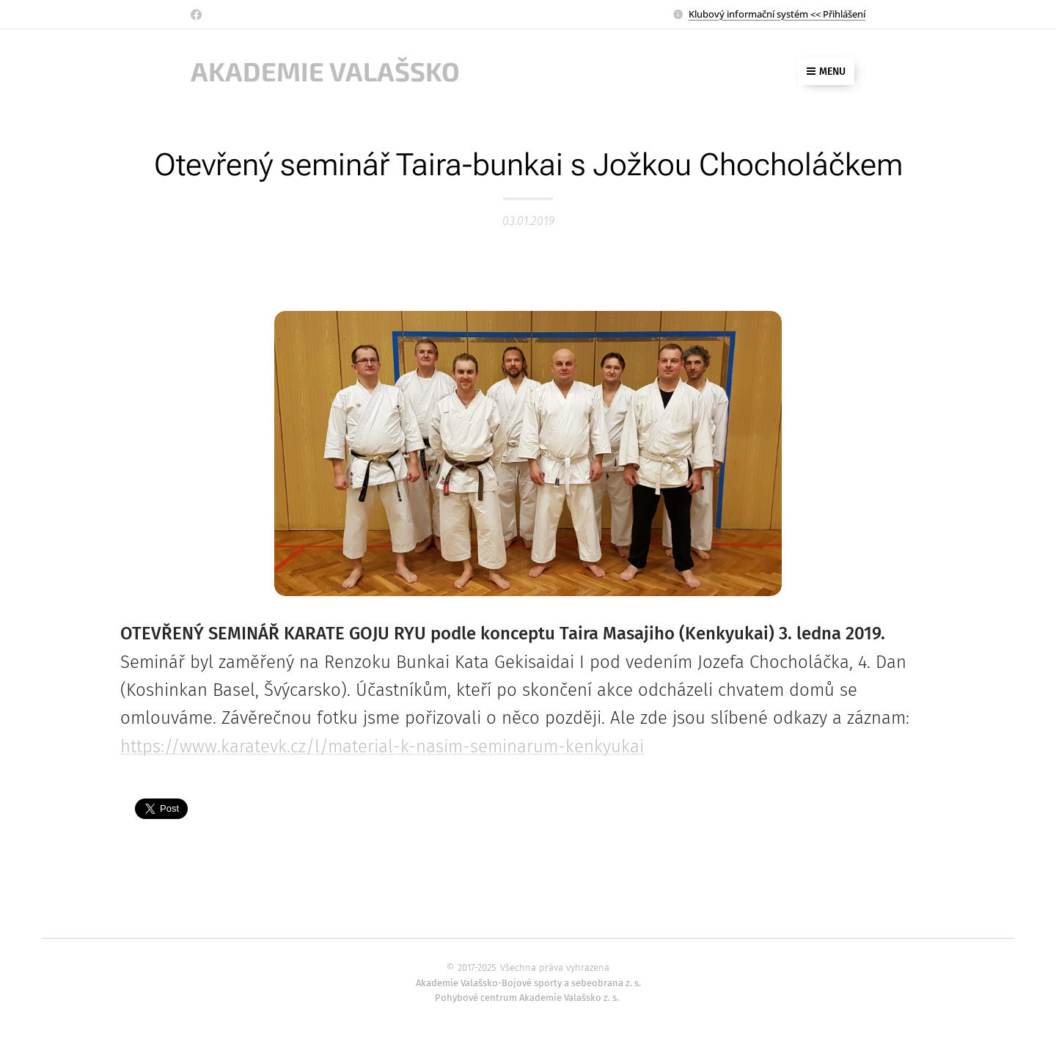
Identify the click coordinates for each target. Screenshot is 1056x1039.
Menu (826, 71)
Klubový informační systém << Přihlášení (777, 14)
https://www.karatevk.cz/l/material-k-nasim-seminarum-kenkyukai (382, 746)
